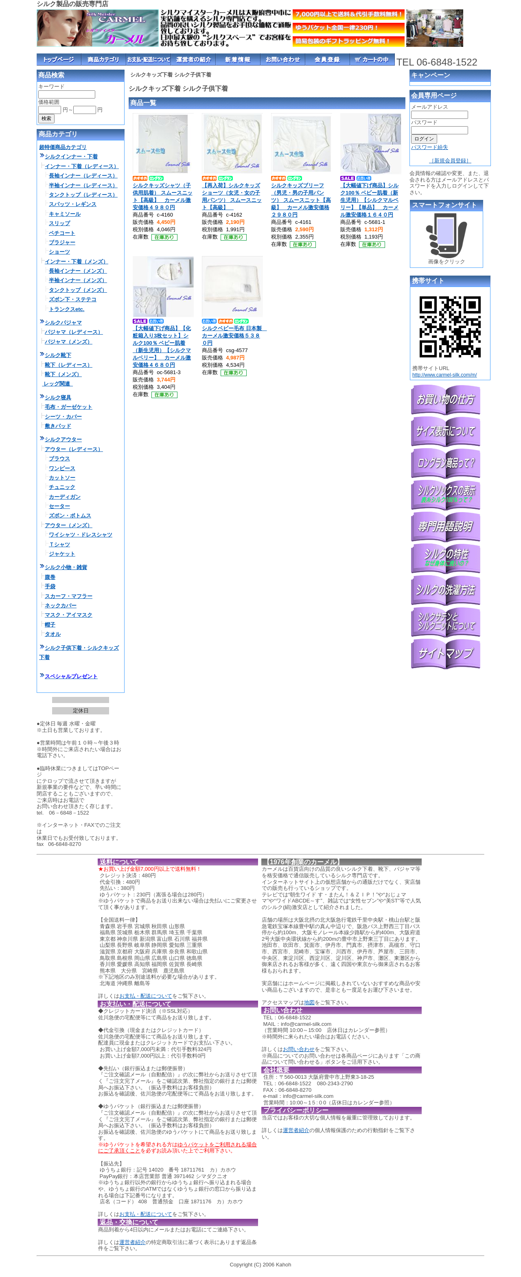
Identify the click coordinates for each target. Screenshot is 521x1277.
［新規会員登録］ (450, 161)
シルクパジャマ (63, 323)
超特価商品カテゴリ (63, 147)
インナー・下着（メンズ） (76, 261)
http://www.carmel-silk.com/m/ (444, 375)
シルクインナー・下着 (71, 156)
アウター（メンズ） (68, 525)
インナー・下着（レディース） (82, 166)
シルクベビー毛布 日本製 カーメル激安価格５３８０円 (234, 335)
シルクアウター (63, 439)
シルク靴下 (58, 355)
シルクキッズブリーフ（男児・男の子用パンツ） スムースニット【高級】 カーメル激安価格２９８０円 (301, 200)
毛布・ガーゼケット (68, 407)
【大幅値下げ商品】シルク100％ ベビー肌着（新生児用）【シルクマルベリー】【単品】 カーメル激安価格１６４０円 (369, 200)
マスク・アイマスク (68, 615)
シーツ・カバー (63, 417)
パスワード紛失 (429, 147)
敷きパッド (58, 426)
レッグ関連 (57, 384)
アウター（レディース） (74, 449)
